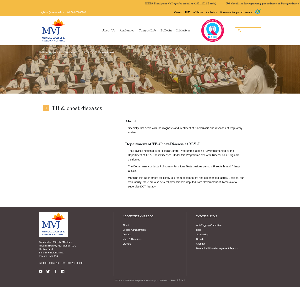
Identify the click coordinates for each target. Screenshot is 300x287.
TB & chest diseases (105, 52)
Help (198, 230)
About (126, 225)
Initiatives (183, 30)
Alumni (248, 12)
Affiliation (198, 12)
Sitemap (200, 243)
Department (71, 52)
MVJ (41, 52)
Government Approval (231, 12)
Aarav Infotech (178, 280)
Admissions (211, 12)
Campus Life (147, 30)
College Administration (134, 230)
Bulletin (166, 30)
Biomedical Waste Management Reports (216, 248)
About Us (108, 30)
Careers (178, 12)
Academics (127, 30)
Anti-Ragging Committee (208, 225)
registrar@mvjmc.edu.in (52, 12)
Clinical (86, 52)
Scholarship (202, 234)
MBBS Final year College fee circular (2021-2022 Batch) (197, 3)
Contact (127, 234)
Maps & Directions (132, 239)
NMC (187, 12)
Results (200, 239)
